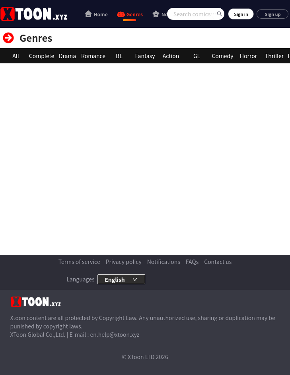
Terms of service (79, 262)
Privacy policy (124, 262)
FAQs (192, 262)
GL (196, 56)
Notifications (163, 262)
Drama (67, 56)
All (15, 56)
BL (119, 56)
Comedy (222, 56)
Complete (41, 56)
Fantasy (145, 56)
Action (171, 56)
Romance (93, 56)
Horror (248, 56)
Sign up (272, 14)
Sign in (241, 14)
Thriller (274, 56)
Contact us (218, 262)
